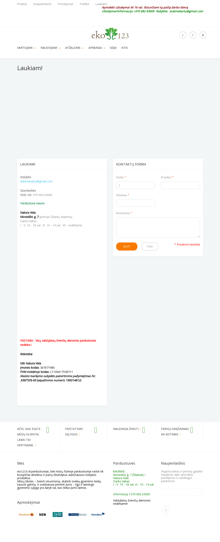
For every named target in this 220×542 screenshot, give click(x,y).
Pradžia (22, 4)
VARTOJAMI (26, 48)
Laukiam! (101, 4)
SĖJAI (113, 48)
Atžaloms (74, 48)
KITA (124, 48)
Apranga (96, 48)
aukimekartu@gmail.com (36, 181)
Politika (84, 4)
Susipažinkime (42, 4)
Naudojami (50, 48)
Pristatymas (65, 4)
